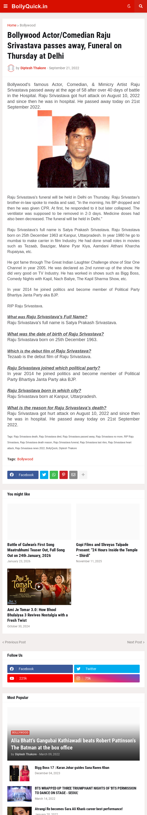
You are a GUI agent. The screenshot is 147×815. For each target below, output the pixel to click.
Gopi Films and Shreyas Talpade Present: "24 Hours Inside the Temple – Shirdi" (106, 550)
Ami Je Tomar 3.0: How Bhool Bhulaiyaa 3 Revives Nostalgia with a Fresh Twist (37, 615)
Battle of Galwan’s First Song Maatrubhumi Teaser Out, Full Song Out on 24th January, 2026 (36, 550)
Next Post (134, 642)
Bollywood (28, 25)
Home (11, 25)
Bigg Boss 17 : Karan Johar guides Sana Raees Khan (72, 767)
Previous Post (15, 642)
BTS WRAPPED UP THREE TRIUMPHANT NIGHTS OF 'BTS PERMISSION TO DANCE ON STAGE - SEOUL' (85, 790)
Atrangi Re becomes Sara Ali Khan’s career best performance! (79, 809)
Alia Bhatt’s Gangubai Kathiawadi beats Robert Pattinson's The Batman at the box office (73, 744)
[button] (5, 6)
